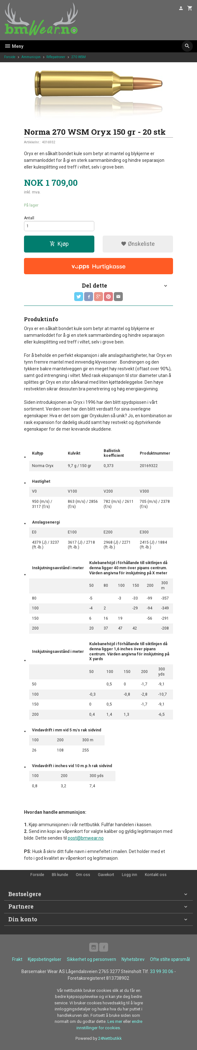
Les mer (115, 1021)
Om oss (83, 874)
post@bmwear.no (86, 838)
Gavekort (106, 874)
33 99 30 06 (161, 971)
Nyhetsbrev (133, 959)
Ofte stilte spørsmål (170, 959)
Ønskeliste (138, 244)
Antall (29, 218)
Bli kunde (60, 874)
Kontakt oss (156, 874)
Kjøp (59, 244)
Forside (9, 57)
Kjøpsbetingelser (44, 959)
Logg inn (129, 874)
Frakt (17, 959)
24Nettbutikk (110, 1038)
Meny (13, 46)
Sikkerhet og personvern (91, 959)
